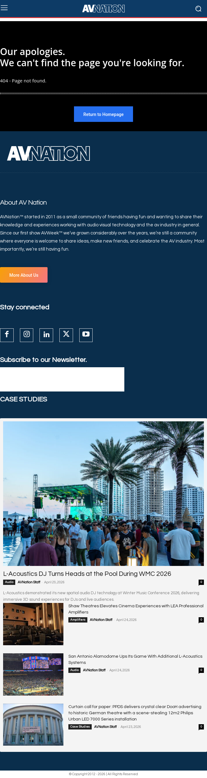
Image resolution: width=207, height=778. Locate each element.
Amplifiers (77, 619)
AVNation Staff (29, 582)
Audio (9, 582)
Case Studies (80, 726)
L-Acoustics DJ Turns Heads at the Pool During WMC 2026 (87, 574)
